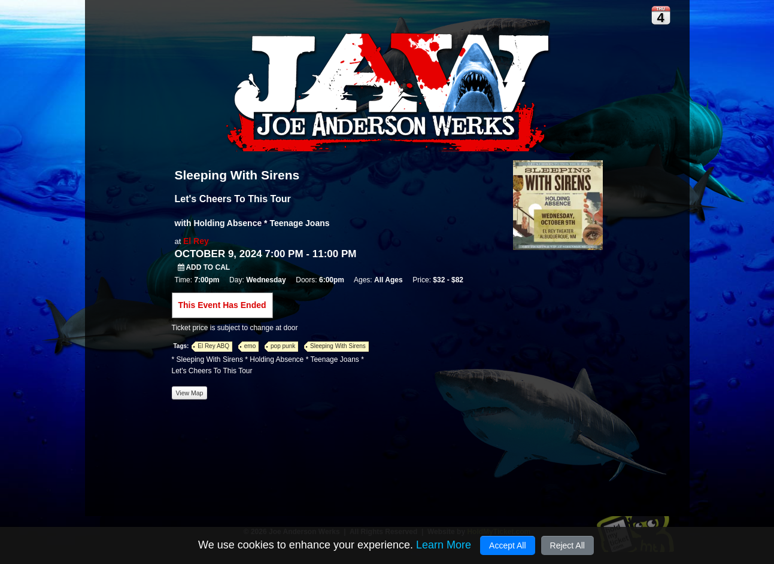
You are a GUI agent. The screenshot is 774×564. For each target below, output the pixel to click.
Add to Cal (204, 267)
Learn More (443, 545)
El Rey (196, 241)
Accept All (507, 545)
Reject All (567, 545)
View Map (190, 393)
